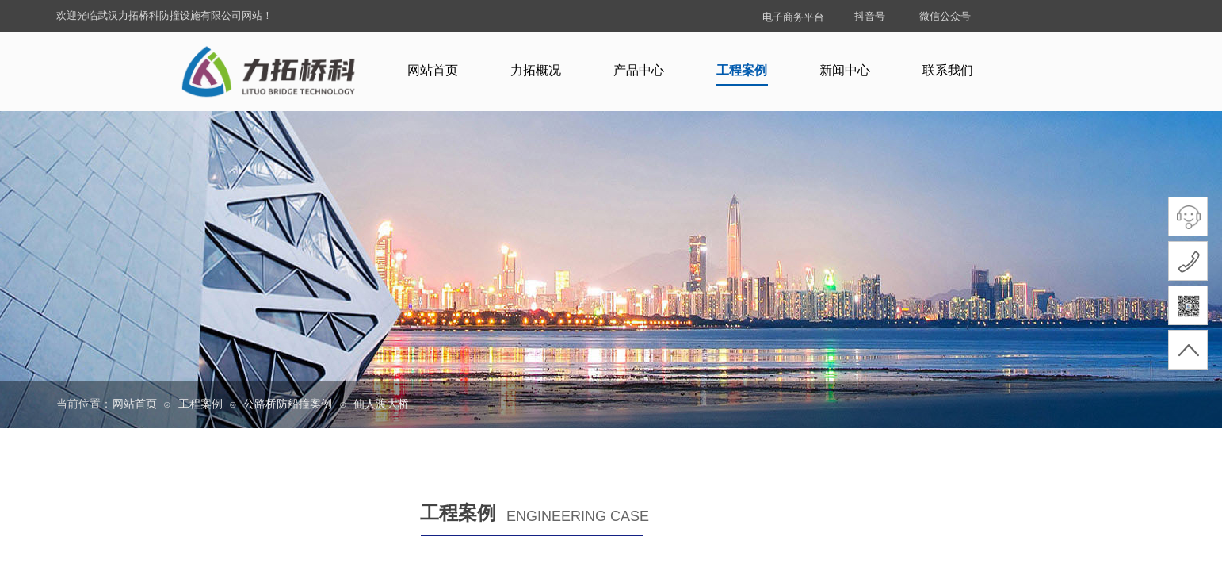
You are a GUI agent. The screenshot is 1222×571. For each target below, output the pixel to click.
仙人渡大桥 (381, 404)
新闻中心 (844, 70)
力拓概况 (535, 70)
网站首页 (432, 70)
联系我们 (947, 70)
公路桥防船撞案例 (287, 404)
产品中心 (638, 70)
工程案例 (741, 70)
